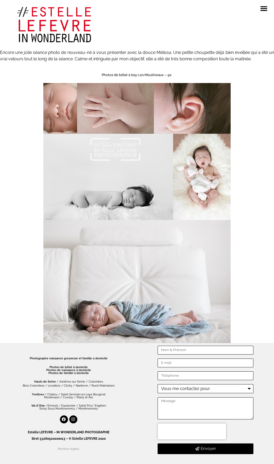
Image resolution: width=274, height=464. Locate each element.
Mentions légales (68, 448)
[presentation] (192, 431)
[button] (263, 8)
